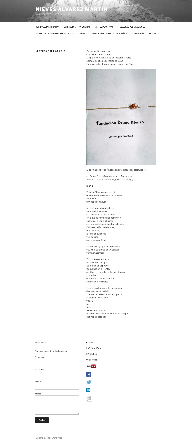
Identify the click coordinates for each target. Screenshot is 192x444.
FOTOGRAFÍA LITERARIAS (144, 33)
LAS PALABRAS (93, 348)
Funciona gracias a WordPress (48, 438)
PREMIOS (83, 33)
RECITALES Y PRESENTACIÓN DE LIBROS (54, 33)
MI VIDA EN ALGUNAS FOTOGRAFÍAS (109, 33)
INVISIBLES (91, 354)
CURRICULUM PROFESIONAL (77, 27)
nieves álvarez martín (72, 9)
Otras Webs (91, 360)
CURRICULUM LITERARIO (47, 27)
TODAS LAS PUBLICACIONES (131, 27)
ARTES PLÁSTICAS (104, 27)
